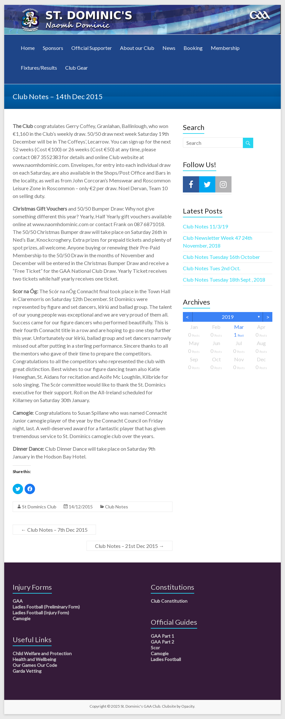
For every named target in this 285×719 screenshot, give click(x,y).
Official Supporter (91, 48)
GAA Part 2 (162, 641)
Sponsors (53, 48)
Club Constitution (169, 601)
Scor (155, 647)
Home (28, 48)
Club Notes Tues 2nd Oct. (211, 268)
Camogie (21, 618)
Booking (193, 48)
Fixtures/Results (39, 67)
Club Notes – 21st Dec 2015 (129, 546)
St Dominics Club (39, 506)
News (168, 48)
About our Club (137, 48)
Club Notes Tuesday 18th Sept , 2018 (224, 279)
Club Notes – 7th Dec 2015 (54, 530)
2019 (227, 317)
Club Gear (76, 67)
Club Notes (116, 506)
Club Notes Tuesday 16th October (221, 257)
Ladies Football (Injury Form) (41, 612)
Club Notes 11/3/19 (205, 226)
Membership (225, 48)
